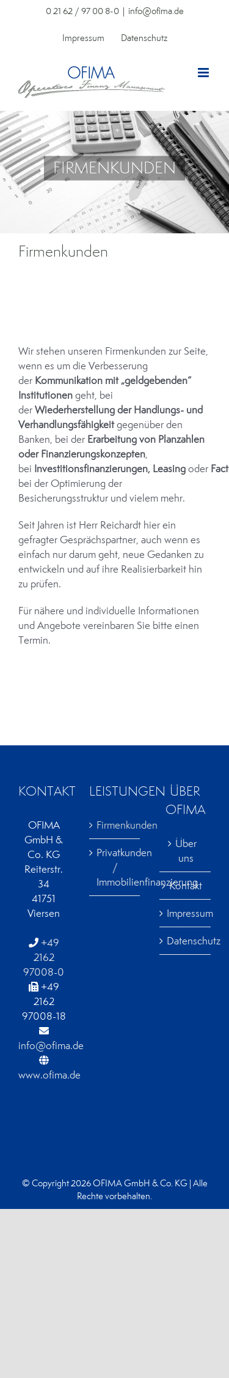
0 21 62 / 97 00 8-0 (82, 11)
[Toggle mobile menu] (204, 72)
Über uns (186, 850)
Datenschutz (186, 941)
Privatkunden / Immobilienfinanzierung (115, 867)
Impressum (186, 913)
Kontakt (185, 885)
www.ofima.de (49, 1075)
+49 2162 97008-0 (43, 957)
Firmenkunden (115, 825)
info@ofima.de (156, 11)
